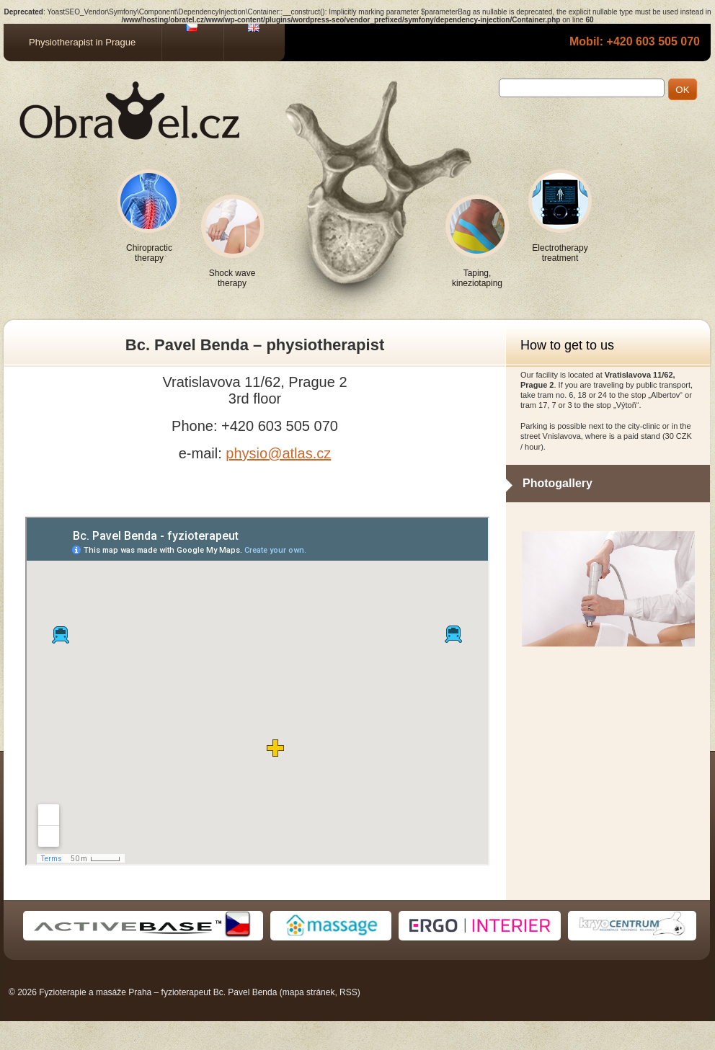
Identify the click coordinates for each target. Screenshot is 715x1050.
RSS (348, 992)
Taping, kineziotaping (477, 278)
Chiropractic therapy (149, 253)
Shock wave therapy (232, 278)
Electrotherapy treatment (559, 253)
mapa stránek (309, 992)
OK (682, 89)
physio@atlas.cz (278, 453)
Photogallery (557, 483)
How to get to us (567, 345)
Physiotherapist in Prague (82, 42)
